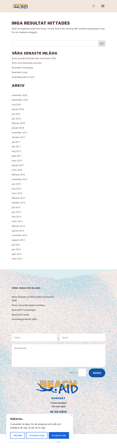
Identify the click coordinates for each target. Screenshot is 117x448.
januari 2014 (18, 230)
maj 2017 (16, 151)
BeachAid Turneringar (22, 67)
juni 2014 (16, 212)
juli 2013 (16, 244)
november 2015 (19, 179)
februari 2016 (18, 174)
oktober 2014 (18, 202)
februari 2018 (18, 123)
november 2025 (19, 95)
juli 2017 (16, 141)
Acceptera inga (36, 435)
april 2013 (16, 254)
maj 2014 (16, 216)
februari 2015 (18, 197)
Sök (102, 43)
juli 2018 (16, 113)
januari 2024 (18, 109)
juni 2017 (16, 146)
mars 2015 (17, 193)
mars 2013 (17, 258)
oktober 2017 (18, 137)
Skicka (97, 372)
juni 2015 (16, 184)
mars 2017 (17, 160)
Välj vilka (17, 435)
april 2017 (16, 155)
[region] (39, 428)
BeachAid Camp (19, 72)
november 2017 (19, 132)
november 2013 (19, 235)
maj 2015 (16, 188)
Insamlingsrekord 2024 (23, 77)
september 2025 (20, 99)
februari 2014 (18, 226)
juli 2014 (16, 207)
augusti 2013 (18, 239)
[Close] (71, 415)
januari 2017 (18, 165)
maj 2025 (16, 104)
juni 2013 (16, 249)
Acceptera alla (59, 435)
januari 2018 (18, 127)
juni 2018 (16, 118)
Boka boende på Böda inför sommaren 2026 (34, 58)
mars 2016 (17, 169)
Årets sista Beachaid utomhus (27, 62)
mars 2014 (17, 221)
